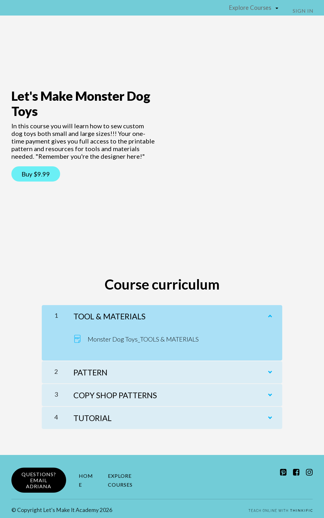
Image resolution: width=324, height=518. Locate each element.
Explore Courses (251, 7)
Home (86, 477)
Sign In (305, 11)
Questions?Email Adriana (39, 478)
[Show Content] (269, 312)
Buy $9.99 (36, 173)
